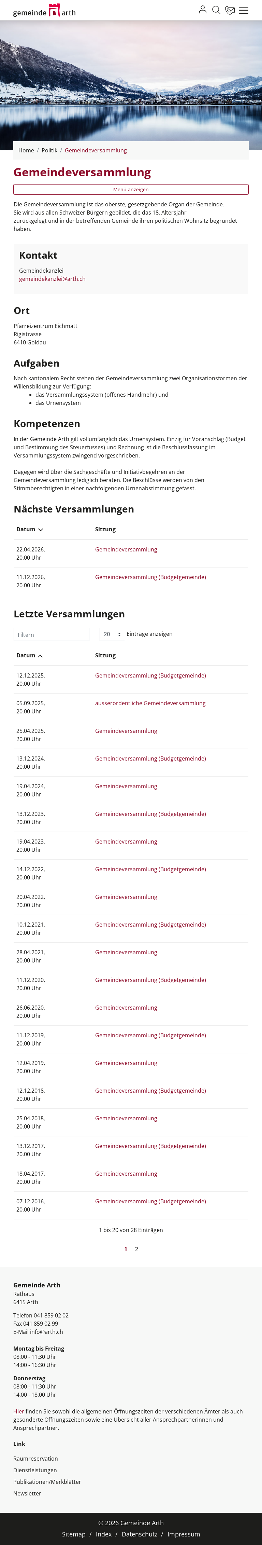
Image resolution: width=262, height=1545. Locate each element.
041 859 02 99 (40, 1323)
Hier (18, 1411)
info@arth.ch (46, 1332)
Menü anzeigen (131, 189)
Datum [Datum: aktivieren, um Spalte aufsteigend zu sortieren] (25, 655)
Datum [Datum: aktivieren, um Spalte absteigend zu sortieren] (25, 529)
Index (104, 1534)
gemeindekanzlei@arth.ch (52, 279)
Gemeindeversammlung (106, 549)
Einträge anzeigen (136, 634)
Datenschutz (139, 1534)
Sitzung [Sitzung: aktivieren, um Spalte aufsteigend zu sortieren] (85, 529)
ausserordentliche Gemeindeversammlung (130, 703)
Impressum (184, 1534)
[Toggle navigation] (242, 10)
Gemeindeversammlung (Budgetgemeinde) (130, 577)
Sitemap (74, 1534)
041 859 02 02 (51, 1315)
